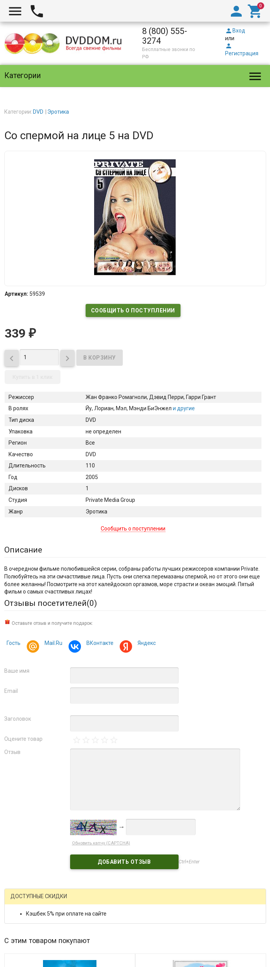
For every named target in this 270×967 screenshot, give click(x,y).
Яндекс (145, 644)
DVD (38, 112)
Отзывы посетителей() (50, 603)
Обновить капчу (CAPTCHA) (101, 843)
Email (11, 691)
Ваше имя (16, 671)
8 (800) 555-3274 (164, 36)
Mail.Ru (52, 644)
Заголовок (17, 719)
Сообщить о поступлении (133, 310)
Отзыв (12, 752)
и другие (183, 408)
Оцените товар (23, 739)
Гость (14, 643)
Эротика (58, 112)
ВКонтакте (99, 644)
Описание (23, 549)
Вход (235, 30)
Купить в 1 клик (32, 377)
